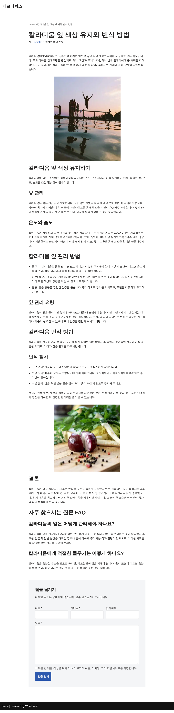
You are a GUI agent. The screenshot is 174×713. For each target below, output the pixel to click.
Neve (5, 708)
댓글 (38, 625)
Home (32, 24)
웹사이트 (111, 610)
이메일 (75, 610)
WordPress (31, 708)
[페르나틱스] (12, 6)
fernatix (37, 42)
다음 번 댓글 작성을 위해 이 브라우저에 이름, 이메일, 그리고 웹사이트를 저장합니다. (87, 670)
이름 (38, 610)
